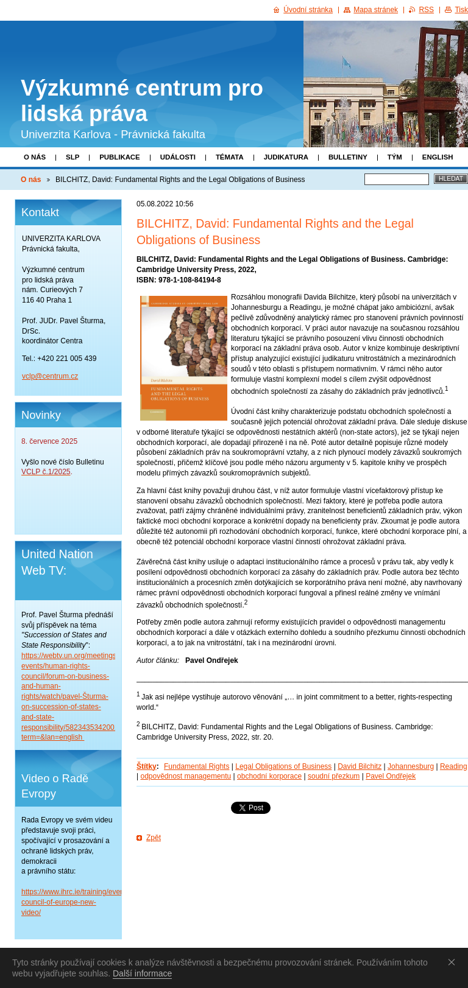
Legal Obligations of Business (283, 766)
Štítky (146, 766)
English (437, 157)
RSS (426, 9)
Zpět (153, 837)
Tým (395, 157)
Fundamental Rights (196, 766)
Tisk (461, 9)
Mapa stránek (375, 9)
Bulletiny (347, 157)
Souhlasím (454, 962)
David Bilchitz (359, 766)
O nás (35, 157)
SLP (72, 157)
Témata (230, 157)
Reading (453, 766)
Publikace (119, 157)
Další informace (142, 973)
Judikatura (286, 157)
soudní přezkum (334, 776)
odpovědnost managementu (185, 776)
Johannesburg (411, 766)
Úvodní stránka (308, 9)
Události (178, 157)
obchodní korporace (269, 776)
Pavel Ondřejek (391, 776)
